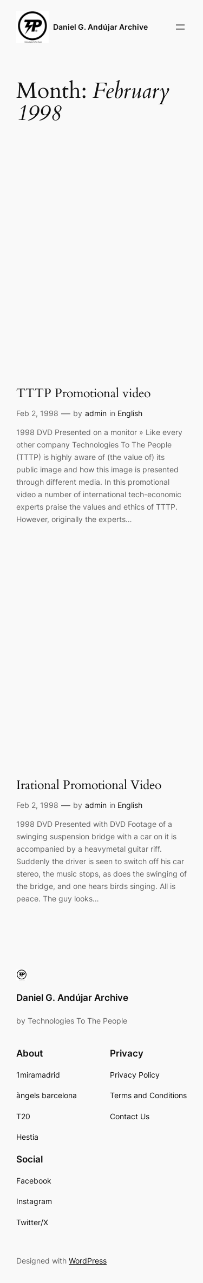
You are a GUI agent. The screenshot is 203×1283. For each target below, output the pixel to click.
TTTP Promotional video (83, 393)
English (129, 413)
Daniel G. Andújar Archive (100, 26)
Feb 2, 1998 (37, 413)
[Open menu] (180, 27)
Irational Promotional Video (88, 785)
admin (96, 413)
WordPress (88, 1260)
